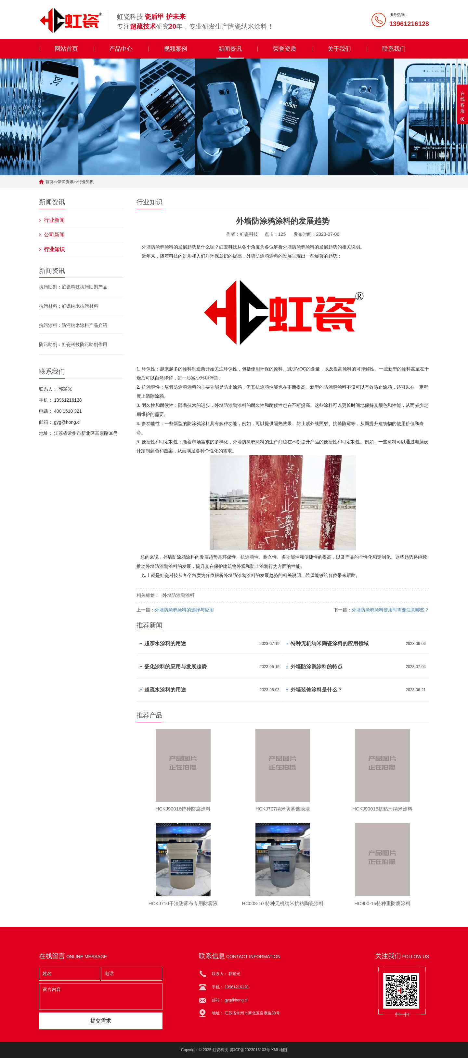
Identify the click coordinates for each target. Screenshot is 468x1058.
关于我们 (339, 49)
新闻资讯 (230, 49)
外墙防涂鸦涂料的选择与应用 (184, 609)
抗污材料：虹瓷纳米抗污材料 (68, 306)
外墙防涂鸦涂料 (178, 595)
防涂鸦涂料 (162, 246)
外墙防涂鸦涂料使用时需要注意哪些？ (390, 609)
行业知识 (86, 182)
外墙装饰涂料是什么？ (317, 689)
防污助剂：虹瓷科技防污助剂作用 (73, 344)
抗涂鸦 (148, 387)
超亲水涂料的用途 (165, 643)
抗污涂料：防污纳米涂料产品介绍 (73, 325)
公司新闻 (54, 234)
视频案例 (175, 49)
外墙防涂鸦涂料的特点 (317, 666)
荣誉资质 (284, 49)
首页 (49, 182)
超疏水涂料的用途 (165, 689)
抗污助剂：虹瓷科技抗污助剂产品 (73, 286)
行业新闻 (54, 220)
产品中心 (121, 49)
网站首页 (66, 49)
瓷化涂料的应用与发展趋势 (175, 666)
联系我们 (394, 49)
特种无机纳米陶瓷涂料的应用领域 (330, 643)
